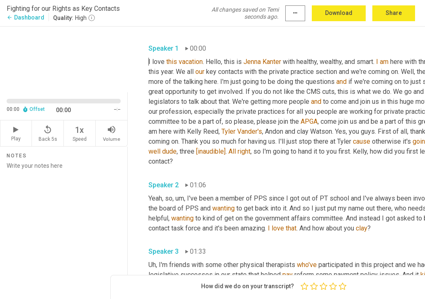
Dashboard (25, 17)
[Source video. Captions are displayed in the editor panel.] (64, 59)
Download (338, 13)
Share (394, 13)
